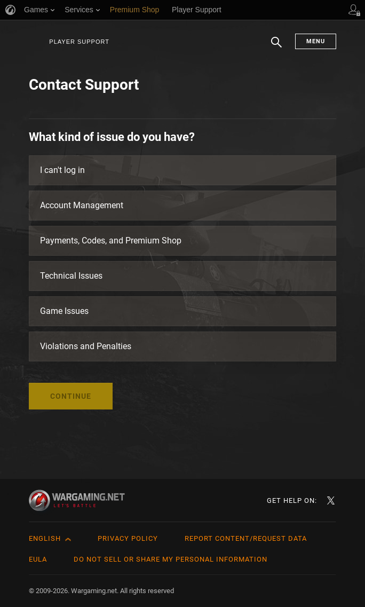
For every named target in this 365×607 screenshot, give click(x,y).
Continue (70, 396)
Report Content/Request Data (246, 538)
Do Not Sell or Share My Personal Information (170, 559)
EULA (38, 559)
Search (276, 47)
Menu (315, 41)
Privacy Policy (128, 538)
